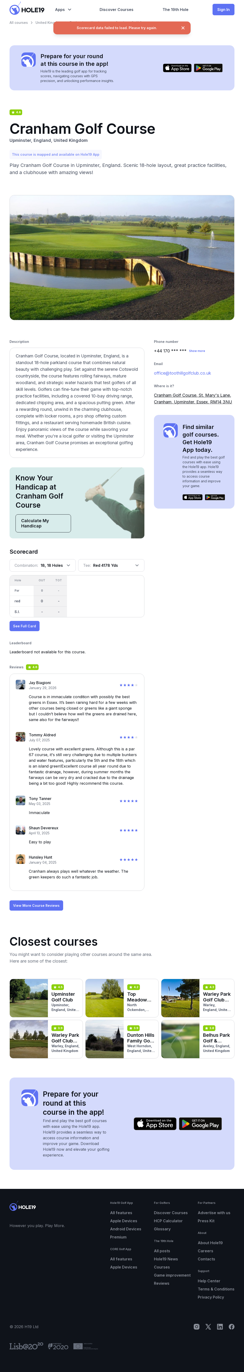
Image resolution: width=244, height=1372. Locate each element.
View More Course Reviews (36, 905)
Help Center (209, 1281)
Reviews (161, 1283)
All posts (162, 1250)
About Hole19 (210, 1242)
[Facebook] (231, 1327)
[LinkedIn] (220, 1327)
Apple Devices (123, 1220)
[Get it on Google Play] (208, 68)
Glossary (162, 1229)
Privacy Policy (211, 1297)
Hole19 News (166, 1259)
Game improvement (172, 1275)
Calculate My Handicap (35, 523)
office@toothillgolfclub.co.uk (182, 373)
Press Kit (206, 1220)
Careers (205, 1250)
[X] (208, 1327)
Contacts (206, 1259)
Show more (197, 351)
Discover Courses (171, 1212)
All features (121, 1212)
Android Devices (125, 1229)
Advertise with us (214, 1212)
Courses (162, 1267)
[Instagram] (196, 1327)
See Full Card (24, 626)
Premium (118, 1237)
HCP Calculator (168, 1220)
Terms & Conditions (216, 1289)
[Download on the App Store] (177, 68)
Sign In (223, 9)
